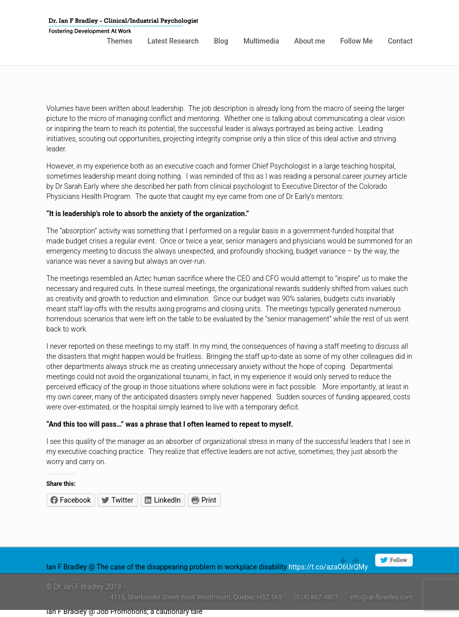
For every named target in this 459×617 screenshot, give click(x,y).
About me (310, 41)
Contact (400, 41)
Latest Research (173, 41)
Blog (221, 41)
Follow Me (356, 41)
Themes (120, 41)
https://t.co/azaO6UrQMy (328, 567)
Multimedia (261, 41)
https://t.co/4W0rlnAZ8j (241, 611)
